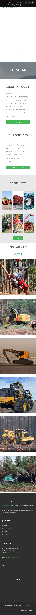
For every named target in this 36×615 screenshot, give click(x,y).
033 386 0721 (8, 555)
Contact (7, 531)
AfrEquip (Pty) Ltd (7, 505)
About (6, 525)
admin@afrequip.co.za (12, 557)
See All (18, 238)
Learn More (18, 122)
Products (7, 528)
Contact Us (18, 167)
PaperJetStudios (29, 611)
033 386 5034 (8, 553)
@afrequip (18, 254)
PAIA (5, 534)
